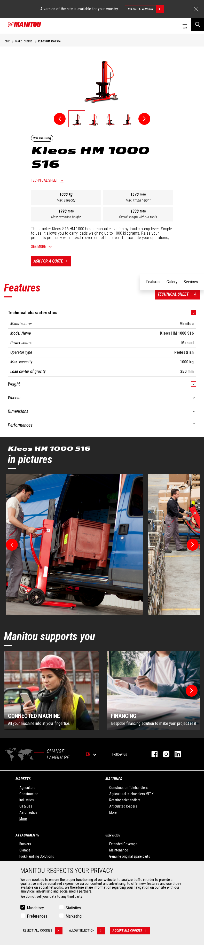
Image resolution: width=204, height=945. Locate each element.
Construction (28, 794)
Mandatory (35, 907)
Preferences (37, 916)
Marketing (74, 916)
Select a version (146, 9)
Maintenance (118, 850)
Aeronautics (28, 812)
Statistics (73, 907)
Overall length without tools (138, 217)
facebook (152, 754)
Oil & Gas (25, 806)
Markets (23, 779)
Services (112, 835)
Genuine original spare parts (129, 856)
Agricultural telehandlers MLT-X (131, 794)
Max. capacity (66, 200)
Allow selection (87, 930)
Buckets (25, 844)
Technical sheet (44, 180)
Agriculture (27, 788)
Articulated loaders (123, 806)
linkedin (175, 754)
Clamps (24, 850)
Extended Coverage (123, 844)
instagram (163, 754)
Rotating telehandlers (124, 800)
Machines (113, 779)
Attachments (27, 835)
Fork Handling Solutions (36, 856)
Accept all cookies (131, 930)
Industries (26, 800)
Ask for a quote (52, 261)
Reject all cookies (42, 930)
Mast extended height (66, 217)
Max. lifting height (138, 200)
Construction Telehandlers (128, 788)
